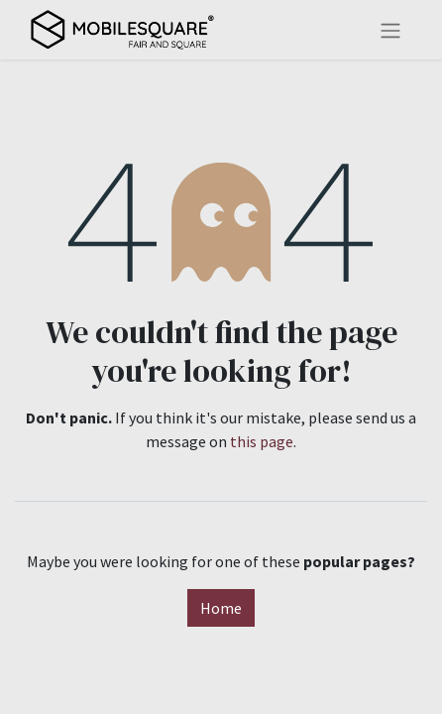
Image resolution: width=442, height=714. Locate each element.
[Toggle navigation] (390, 30)
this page (261, 441)
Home (221, 608)
